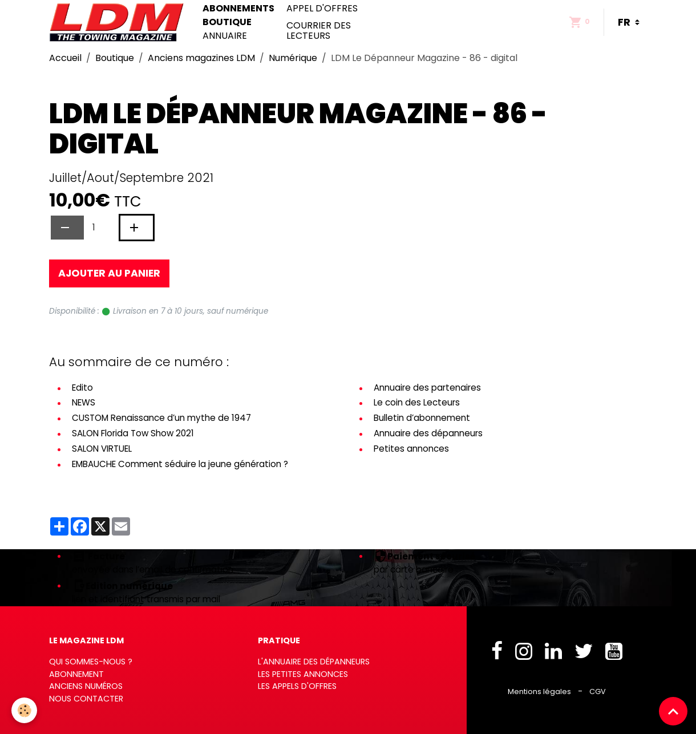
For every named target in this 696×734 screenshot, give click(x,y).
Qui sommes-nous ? (90, 661)
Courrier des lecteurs (318, 30)
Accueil (65, 57)
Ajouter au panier (109, 273)
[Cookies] (24, 710)
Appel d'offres (322, 8)
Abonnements (238, 8)
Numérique (293, 57)
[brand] (119, 22)
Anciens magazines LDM (201, 57)
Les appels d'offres (297, 686)
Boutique (227, 22)
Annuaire (225, 36)
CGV (597, 691)
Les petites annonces (303, 674)
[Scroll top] (673, 711)
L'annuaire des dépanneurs (314, 661)
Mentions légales (539, 691)
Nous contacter (86, 698)
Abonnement (76, 674)
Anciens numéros (86, 686)
